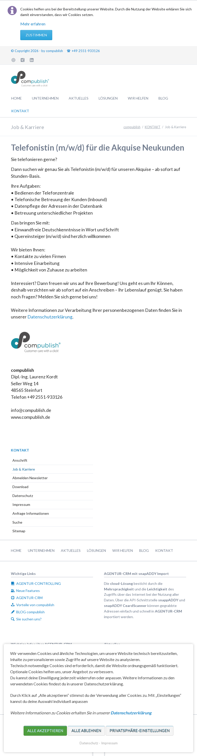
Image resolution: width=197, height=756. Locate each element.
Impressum (21, 504)
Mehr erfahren (32, 23)
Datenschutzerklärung (50, 316)
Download (20, 487)
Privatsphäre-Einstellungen (140, 730)
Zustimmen (36, 35)
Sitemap (18, 531)
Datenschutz (22, 495)
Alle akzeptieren (45, 730)
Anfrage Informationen (30, 513)
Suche (17, 522)
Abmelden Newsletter (30, 478)
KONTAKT (20, 450)
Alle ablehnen (86, 730)
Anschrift (19, 460)
